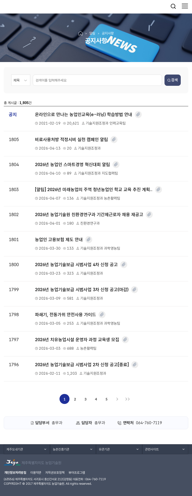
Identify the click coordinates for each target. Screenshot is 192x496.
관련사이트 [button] (152, 449)
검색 (173, 80)
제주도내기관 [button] (14, 449)
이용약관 (35, 472)
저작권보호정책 (54, 472)
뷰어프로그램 (76, 472)
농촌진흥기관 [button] (61, 449)
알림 (92, 33)
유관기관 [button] (104, 449)
